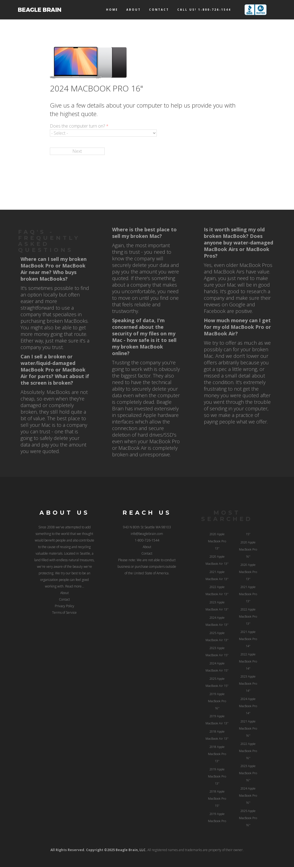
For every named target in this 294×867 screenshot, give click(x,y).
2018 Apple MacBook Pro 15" (217, 798)
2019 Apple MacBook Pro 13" (217, 776)
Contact (159, 9)
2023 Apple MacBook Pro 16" (248, 773)
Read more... (74, 586)
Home (112, 9)
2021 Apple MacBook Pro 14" (248, 639)
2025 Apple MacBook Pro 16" (248, 818)
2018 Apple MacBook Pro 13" (217, 754)
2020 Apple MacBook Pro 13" (217, 541)
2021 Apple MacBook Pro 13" (248, 594)
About (133, 9)
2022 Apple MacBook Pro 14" (248, 661)
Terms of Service (64, 612)
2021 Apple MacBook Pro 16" (248, 728)
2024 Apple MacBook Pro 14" (248, 706)
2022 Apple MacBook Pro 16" (248, 751)
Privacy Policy (64, 606)
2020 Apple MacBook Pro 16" (248, 549)
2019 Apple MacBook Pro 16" (217, 701)
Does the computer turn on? (79, 126)
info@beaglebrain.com (147, 533)
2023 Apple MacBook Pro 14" (248, 683)
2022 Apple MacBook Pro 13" (248, 616)
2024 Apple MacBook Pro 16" (248, 795)
